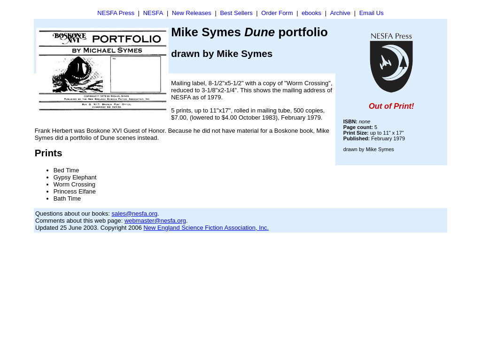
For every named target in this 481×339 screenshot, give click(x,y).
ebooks (311, 12)
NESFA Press (115, 12)
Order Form (277, 12)
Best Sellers (236, 12)
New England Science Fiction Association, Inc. (206, 227)
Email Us (371, 12)
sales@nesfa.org (135, 213)
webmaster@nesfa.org (155, 220)
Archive (340, 12)
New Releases (191, 12)
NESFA (153, 12)
